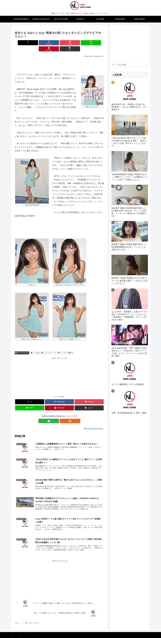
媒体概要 (16, 635)
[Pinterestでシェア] (82, 42)
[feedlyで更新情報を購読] (57, 415)
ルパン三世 (62, 346)
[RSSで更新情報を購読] (62, 415)
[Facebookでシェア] (37, 42)
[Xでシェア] (22, 42)
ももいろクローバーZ (48, 346)
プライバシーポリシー (30, 635)
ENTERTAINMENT (22, 346)
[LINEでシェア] (67, 42)
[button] (97, 42)
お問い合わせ (44, 635)
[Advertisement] (59, 58)
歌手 (71, 346)
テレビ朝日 (35, 346)
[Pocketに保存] (52, 42)
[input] (129, 64)
